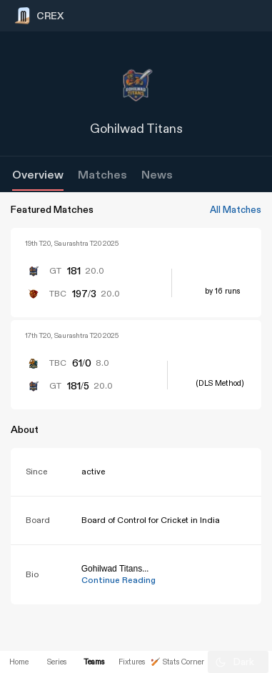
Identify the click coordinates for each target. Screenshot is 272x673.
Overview (38, 175)
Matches (102, 175)
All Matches (235, 210)
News (157, 175)
